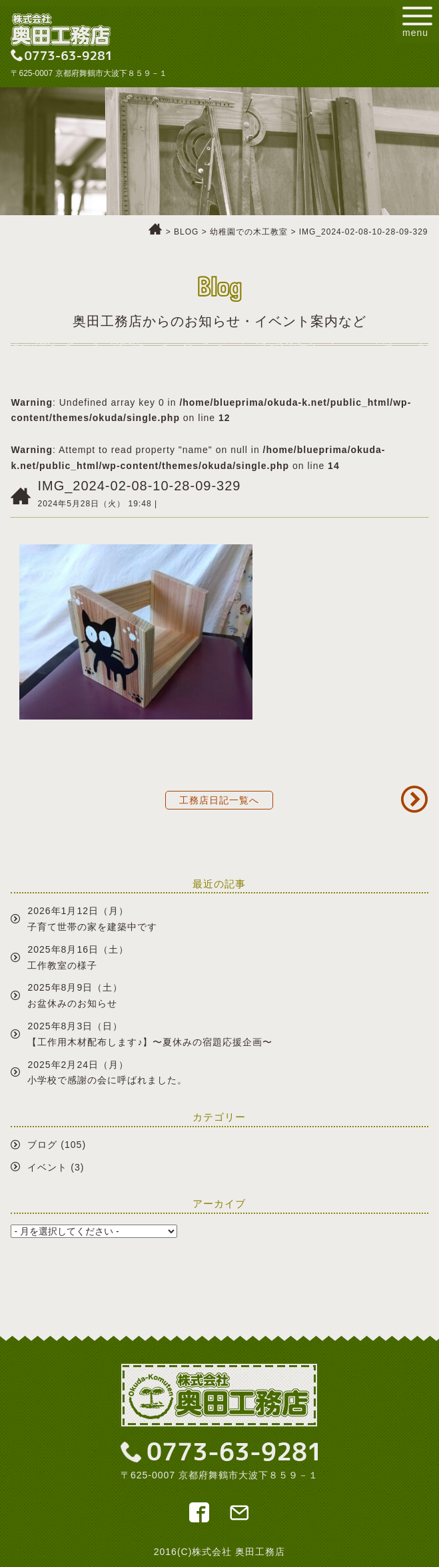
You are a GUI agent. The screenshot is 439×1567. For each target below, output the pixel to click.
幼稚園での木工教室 (249, 232)
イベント (47, 1167)
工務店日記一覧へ (219, 800)
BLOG (186, 232)
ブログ (42, 1144)
